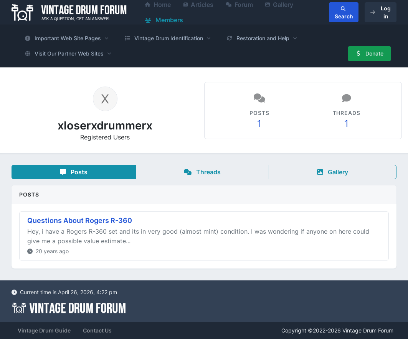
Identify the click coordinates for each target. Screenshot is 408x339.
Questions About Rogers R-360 (79, 220)
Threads (202, 172)
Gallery (332, 172)
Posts (74, 172)
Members (164, 20)
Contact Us (97, 330)
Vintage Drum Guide (44, 330)
